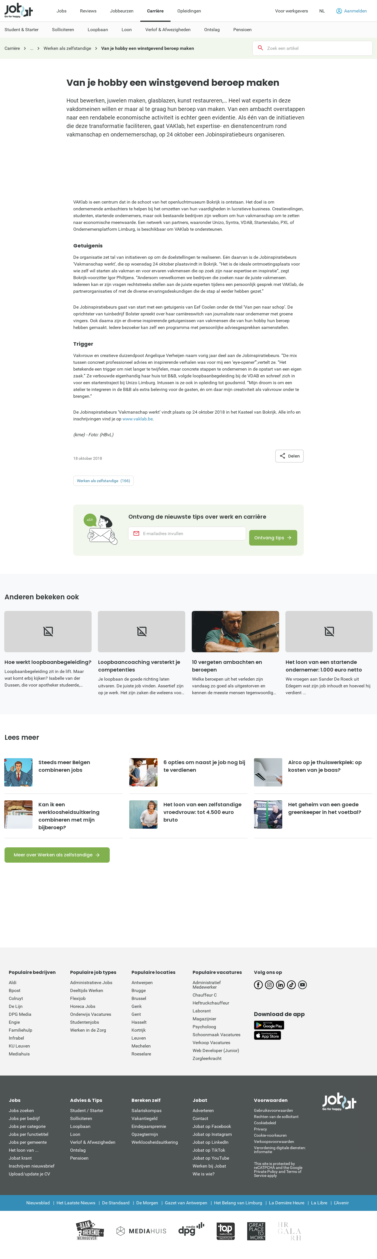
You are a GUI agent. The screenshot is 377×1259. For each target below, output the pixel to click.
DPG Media (20, 1023)
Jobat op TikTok (209, 1159)
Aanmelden (351, 11)
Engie (14, 1031)
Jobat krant (20, 1167)
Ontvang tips (264, 539)
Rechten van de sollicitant (276, 1125)
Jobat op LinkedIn (211, 1151)
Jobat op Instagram (212, 1143)
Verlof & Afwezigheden (92, 1151)
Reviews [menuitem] (88, 11)
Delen (289, 456)
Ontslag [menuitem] (212, 29)
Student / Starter (86, 1119)
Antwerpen (142, 991)
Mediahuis (19, 1062)
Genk (137, 1015)
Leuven (139, 1046)
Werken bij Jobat (209, 1174)
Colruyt (16, 1007)
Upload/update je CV (29, 1182)
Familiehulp (20, 1039)
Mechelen (141, 1054)
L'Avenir (341, 1211)
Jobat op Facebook (212, 1135)
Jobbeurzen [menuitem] (121, 11)
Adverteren (203, 1119)
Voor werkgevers (291, 11)
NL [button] (322, 11)
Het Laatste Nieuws (76, 1211)
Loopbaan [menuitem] (98, 29)
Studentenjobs (84, 1031)
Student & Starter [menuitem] (21, 29)
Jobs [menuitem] (61, 11)
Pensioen (79, 1167)
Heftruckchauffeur (211, 1011)
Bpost (14, 999)
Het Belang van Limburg (238, 1211)
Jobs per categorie (27, 1135)
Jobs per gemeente (28, 1151)
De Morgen (147, 1211)
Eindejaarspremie (149, 1135)
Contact (200, 1127)
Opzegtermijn (145, 1143)
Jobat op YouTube (211, 1167)
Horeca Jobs (82, 1015)
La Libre (319, 1211)
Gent (136, 1023)
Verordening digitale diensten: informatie (280, 1158)
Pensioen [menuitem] (242, 29)
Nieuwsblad (38, 1211)
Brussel (139, 1007)
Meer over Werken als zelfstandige (53, 863)
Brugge (139, 999)
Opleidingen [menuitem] (189, 11)
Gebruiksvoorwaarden (273, 1119)
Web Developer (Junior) (216, 1059)
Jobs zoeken (21, 1119)
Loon (75, 1143)
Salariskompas (146, 1119)
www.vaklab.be (137, 419)
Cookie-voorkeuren (270, 1144)
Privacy (260, 1138)
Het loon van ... (23, 1159)
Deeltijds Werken (86, 999)
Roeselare (141, 1062)
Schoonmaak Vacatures (216, 1043)
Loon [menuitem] (127, 29)
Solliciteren (81, 1127)
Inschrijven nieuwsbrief (32, 1174)
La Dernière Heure (286, 1211)
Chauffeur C (205, 1003)
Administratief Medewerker (207, 994)
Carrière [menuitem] (155, 11)
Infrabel (16, 1046)
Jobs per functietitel (28, 1143)
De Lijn (16, 1015)
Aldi (12, 991)
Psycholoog (204, 1035)
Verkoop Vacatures (211, 1051)
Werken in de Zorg (88, 1039)
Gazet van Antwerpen (186, 1211)
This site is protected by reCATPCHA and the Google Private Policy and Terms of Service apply (278, 1178)
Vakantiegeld (145, 1127)
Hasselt (139, 1031)
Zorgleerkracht (207, 1067)
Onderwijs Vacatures (90, 1023)
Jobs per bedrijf (24, 1127)
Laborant (202, 1019)
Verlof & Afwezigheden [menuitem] (168, 29)
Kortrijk (139, 1039)
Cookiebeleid (265, 1131)
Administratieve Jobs (91, 991)
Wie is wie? (204, 1182)
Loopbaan (80, 1135)
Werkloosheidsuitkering (155, 1151)
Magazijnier (204, 1027)
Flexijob (78, 1007)
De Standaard (116, 1211)
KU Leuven (19, 1054)
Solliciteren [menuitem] (63, 29)
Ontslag (78, 1159)
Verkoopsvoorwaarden (274, 1150)
